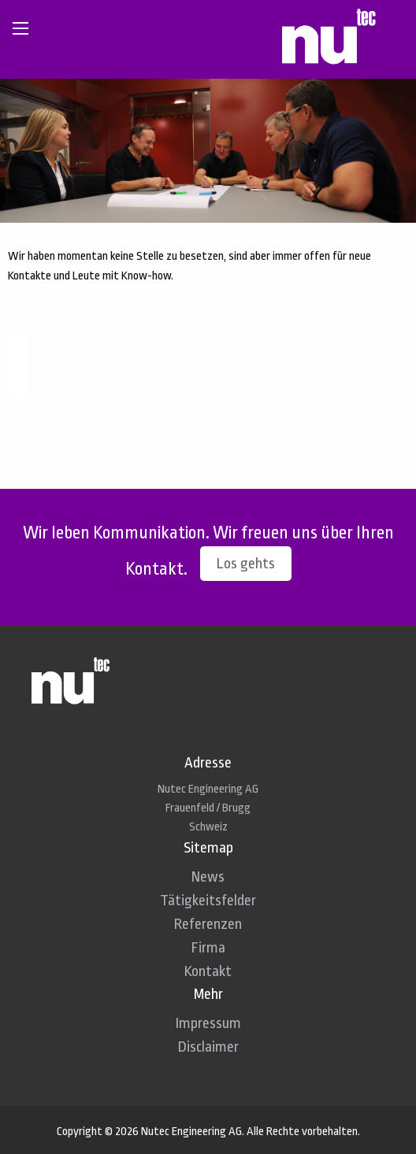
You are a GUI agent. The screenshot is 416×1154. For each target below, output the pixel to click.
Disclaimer (208, 1047)
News (208, 877)
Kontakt (208, 971)
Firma (208, 947)
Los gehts (246, 563)
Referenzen (208, 924)
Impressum (208, 1023)
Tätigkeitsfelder (208, 900)
